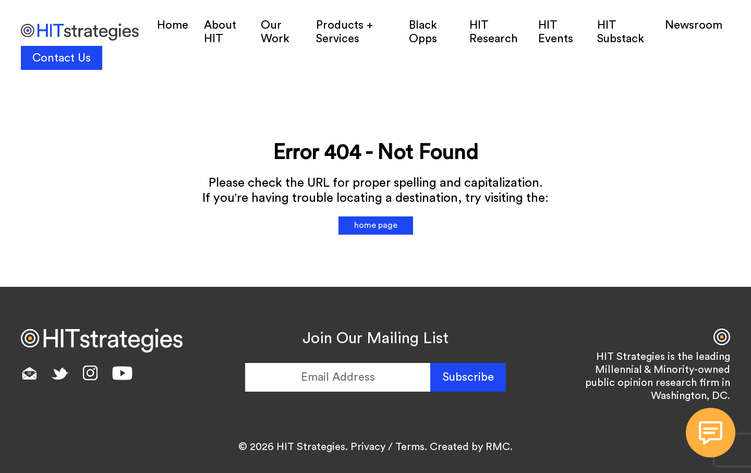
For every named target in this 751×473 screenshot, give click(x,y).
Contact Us (61, 58)
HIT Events (555, 31)
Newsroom (693, 25)
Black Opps (423, 31)
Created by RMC (470, 447)
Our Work (275, 31)
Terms (410, 447)
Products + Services (344, 31)
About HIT (220, 31)
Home (172, 25)
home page (375, 225)
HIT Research (493, 31)
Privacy (367, 447)
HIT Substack (620, 31)
